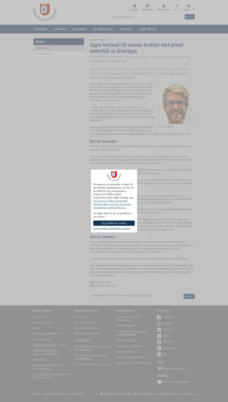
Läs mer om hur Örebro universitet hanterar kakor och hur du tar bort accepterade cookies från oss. (113, 202)
